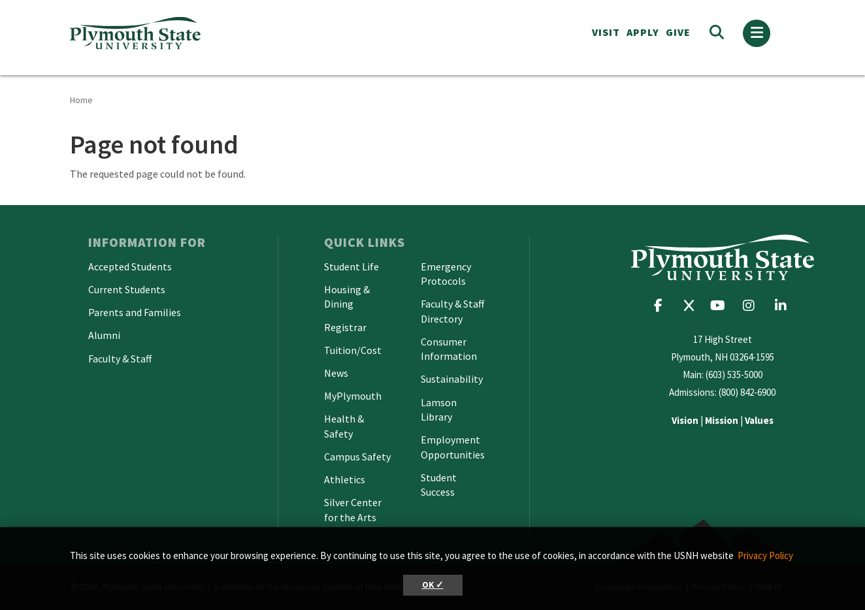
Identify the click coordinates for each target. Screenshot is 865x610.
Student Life (351, 266)
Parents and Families (134, 312)
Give (678, 32)
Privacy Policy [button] (765, 555)
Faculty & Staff (120, 358)
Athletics (344, 479)
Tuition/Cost (353, 350)
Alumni (104, 335)
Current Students (126, 289)
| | (723, 420)
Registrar (345, 327)
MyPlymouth (353, 395)
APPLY (643, 32)
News (336, 372)
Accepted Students (130, 266)
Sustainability (452, 378)
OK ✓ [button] (433, 584)
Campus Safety (357, 456)
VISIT (606, 32)
